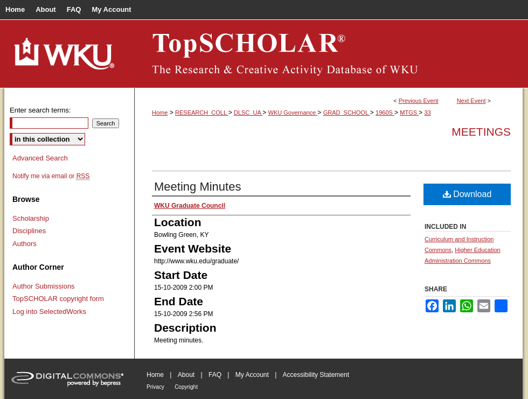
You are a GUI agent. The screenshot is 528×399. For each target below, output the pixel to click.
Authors (24, 244)
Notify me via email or (50, 176)
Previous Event (419, 100)
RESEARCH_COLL (201, 112)
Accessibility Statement (316, 375)
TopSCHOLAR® (328, 54)
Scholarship (30, 218)
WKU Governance (293, 112)
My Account (252, 375)
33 (427, 112)
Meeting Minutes (197, 186)
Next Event (471, 100)
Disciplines (29, 231)
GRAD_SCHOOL (346, 112)
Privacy (155, 387)
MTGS (409, 112)
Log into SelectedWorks (49, 311)
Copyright (186, 387)
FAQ (215, 375)
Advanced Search (40, 158)
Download (467, 194)
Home (160, 112)
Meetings (481, 131)
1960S (385, 112)
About (186, 375)
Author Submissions (43, 286)
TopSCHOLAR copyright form (58, 299)
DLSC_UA (248, 112)
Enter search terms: (40, 110)
